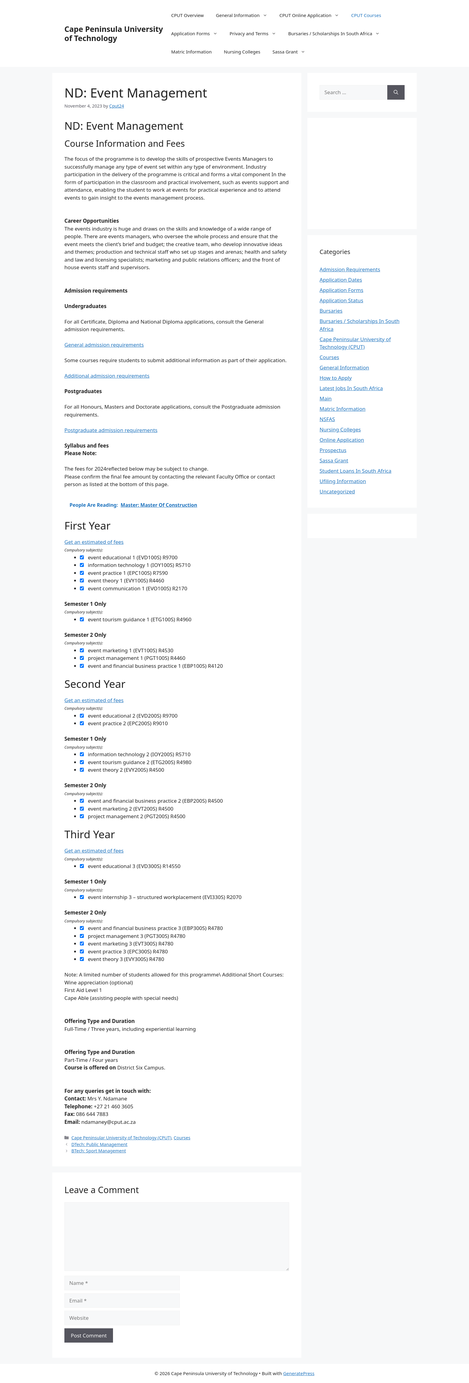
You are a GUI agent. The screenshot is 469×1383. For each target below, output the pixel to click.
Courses (182, 1138)
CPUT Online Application (312, 15)
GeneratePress (298, 1373)
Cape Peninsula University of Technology (113, 33)
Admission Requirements (350, 269)
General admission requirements (104, 344)
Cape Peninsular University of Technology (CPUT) (121, 1138)
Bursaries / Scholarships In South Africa (337, 33)
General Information (244, 15)
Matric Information (191, 52)
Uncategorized (337, 491)
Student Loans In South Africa (356, 470)
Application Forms (197, 33)
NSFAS (327, 419)
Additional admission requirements (106, 375)
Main (326, 398)
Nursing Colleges (242, 52)
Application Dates (341, 279)
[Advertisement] (371, 172)
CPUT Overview (187, 15)
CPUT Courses (366, 15)
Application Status (341, 300)
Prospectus (333, 450)
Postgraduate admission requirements (110, 430)
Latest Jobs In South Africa (351, 388)
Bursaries (331, 310)
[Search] (396, 92)
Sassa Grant (291, 52)
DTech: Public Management (99, 1144)
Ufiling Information (343, 481)
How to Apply (336, 377)
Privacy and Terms (256, 33)
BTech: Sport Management (98, 1151)
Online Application (342, 439)
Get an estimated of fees (94, 541)
